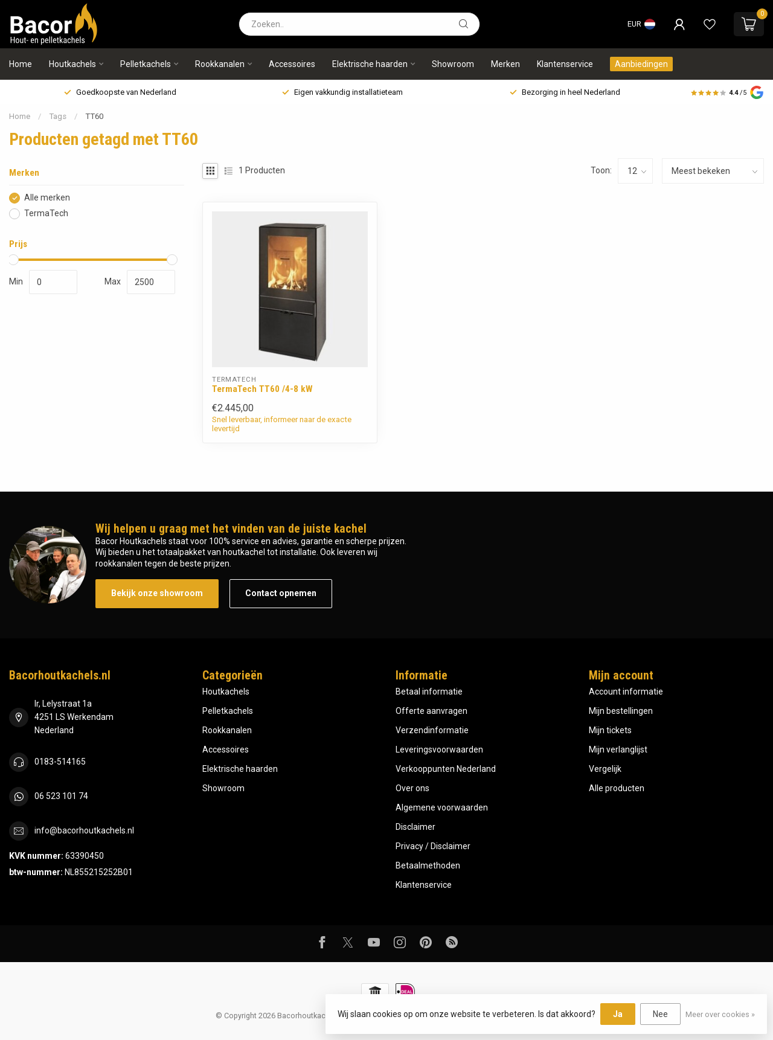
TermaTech (46, 213)
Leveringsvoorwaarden (439, 749)
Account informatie (626, 691)
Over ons (412, 788)
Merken (505, 64)
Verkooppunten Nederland (446, 769)
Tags (57, 116)
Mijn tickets (610, 730)
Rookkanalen (220, 64)
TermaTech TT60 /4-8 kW (262, 389)
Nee (660, 1014)
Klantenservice (565, 64)
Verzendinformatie (432, 730)
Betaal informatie (429, 691)
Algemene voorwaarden (442, 807)
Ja (618, 1014)
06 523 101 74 (61, 796)
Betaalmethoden (428, 865)
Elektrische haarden (370, 64)
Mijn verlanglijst (618, 749)
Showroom (453, 64)
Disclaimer (415, 827)
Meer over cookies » (720, 1014)
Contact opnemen (280, 593)
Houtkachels (72, 64)
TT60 (94, 116)
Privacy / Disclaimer (433, 846)
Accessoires (292, 64)
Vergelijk (605, 769)
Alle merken (47, 197)
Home (20, 64)
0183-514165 (60, 761)
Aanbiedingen (641, 64)
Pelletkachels (145, 64)
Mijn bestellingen (621, 711)
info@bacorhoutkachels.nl (84, 830)
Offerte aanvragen (431, 711)
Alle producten (616, 788)
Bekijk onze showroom (157, 593)
